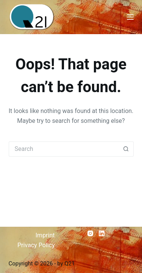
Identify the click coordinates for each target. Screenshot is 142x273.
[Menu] (130, 17)
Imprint (45, 235)
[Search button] (126, 149)
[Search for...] (64, 149)
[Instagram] (90, 233)
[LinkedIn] (102, 233)
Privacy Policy (36, 245)
